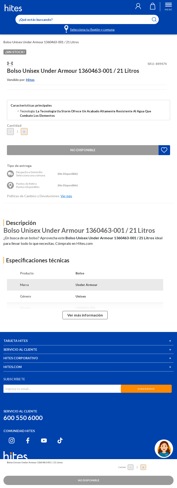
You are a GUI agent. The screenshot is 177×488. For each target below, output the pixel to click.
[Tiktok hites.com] (60, 440)
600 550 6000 (23, 417)
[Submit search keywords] (157, 19)
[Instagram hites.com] (12, 440)
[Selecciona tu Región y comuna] (89, 28)
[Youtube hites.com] (44, 440)
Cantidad (14, 125)
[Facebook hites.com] (28, 440)
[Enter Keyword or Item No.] (87, 19)
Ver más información (85, 315)
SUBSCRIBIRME (146, 388)
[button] (138, 6)
